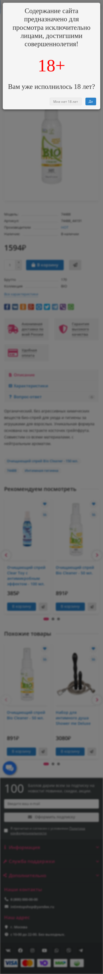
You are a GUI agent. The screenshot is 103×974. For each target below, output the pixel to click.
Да (91, 101)
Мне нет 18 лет (65, 101)
